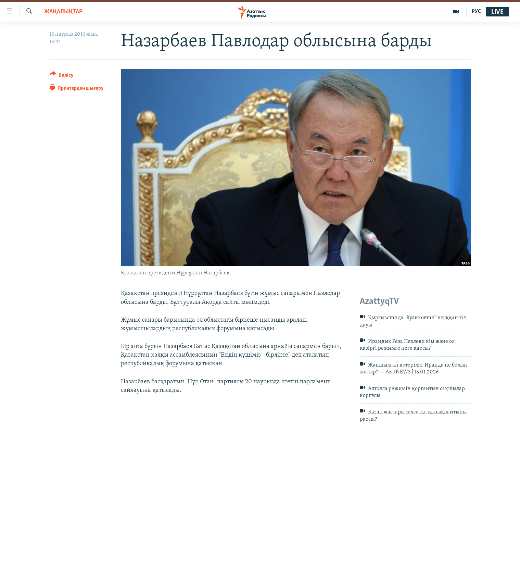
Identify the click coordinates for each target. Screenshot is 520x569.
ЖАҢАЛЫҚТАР (63, 12)
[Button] (62, 76)
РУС (476, 11)
